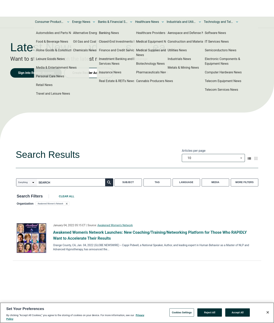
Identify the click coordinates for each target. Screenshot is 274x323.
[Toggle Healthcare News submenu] (163, 22)
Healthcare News (147, 22)
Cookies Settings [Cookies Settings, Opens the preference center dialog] (182, 312)
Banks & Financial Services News (112, 22)
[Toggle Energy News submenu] (94, 22)
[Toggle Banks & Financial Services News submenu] (131, 22)
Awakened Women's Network (115, 225)
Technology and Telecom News (218, 22)
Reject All (209, 312)
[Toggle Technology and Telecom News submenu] (237, 22)
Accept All (238, 312)
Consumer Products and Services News (49, 22)
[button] (52, 204)
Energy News (81, 22)
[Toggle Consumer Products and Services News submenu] (68, 22)
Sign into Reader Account (36, 73)
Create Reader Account (88, 73)
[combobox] (213, 158)
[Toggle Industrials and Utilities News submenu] (200, 22)
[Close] (267, 312)
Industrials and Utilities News (181, 22)
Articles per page (193, 151)
